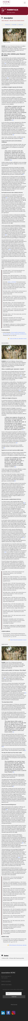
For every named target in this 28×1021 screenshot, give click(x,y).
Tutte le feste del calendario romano (18, 640)
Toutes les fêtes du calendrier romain (18, 338)
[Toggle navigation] (25, 2)
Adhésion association (6, 984)
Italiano (14, 24)
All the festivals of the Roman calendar (18, 945)
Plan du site (14, 1004)
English (21, 24)
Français (7, 24)
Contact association (6, 981)
